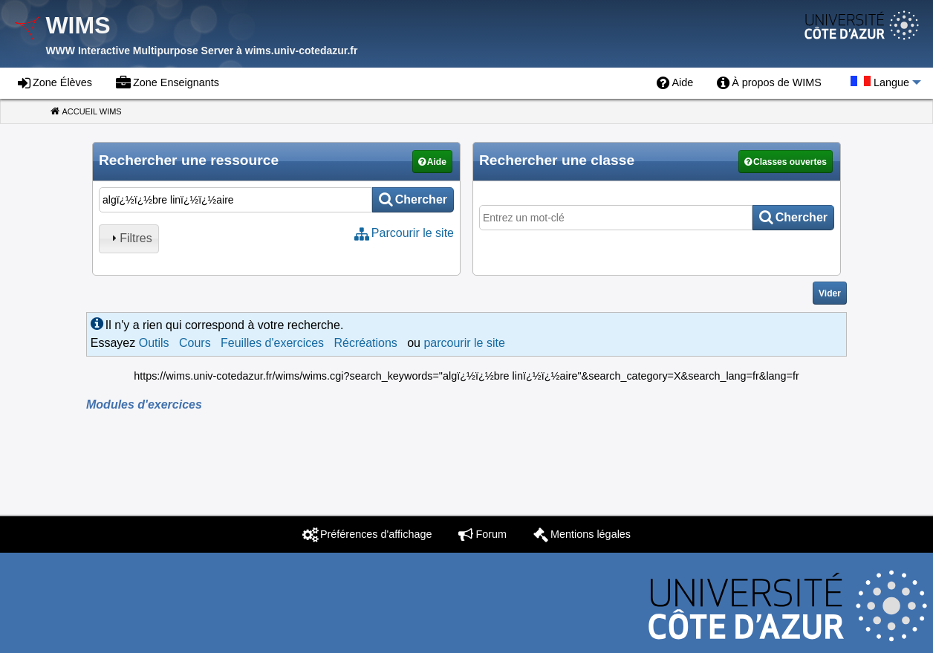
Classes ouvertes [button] (790, 162)
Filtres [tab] (130, 238)
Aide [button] (436, 162)
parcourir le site (463, 343)
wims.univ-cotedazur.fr (301, 50)
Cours (195, 343)
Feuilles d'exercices (272, 343)
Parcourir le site (412, 233)
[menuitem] (675, 83)
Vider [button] (830, 293)
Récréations (365, 343)
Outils (154, 343)
